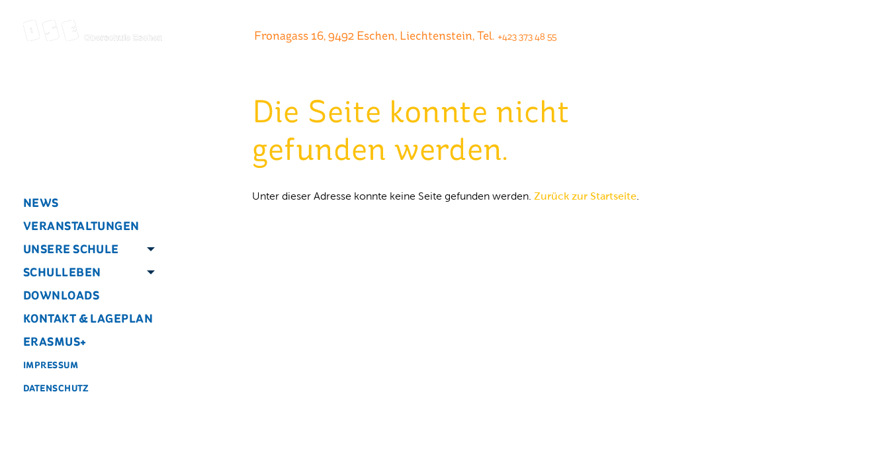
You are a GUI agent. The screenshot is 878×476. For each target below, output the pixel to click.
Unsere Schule (71, 249)
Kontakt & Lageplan (88, 318)
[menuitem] (82, 203)
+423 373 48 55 (527, 36)
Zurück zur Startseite (585, 196)
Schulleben (62, 272)
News (41, 203)
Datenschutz (56, 388)
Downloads (61, 295)
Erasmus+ (55, 341)
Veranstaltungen (81, 226)
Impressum (50, 365)
